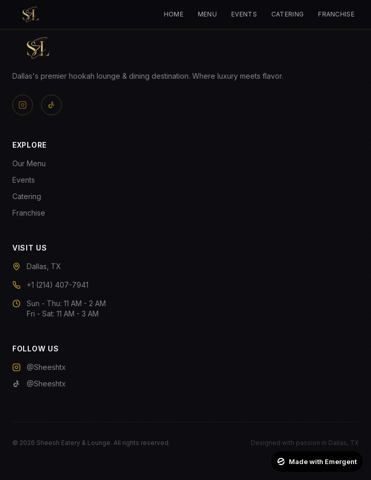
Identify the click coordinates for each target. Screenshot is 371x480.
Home (173, 14)
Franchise (336, 14)
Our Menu (29, 163)
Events (244, 14)
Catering (287, 14)
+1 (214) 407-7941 (57, 284)
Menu (207, 14)
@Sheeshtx (39, 367)
